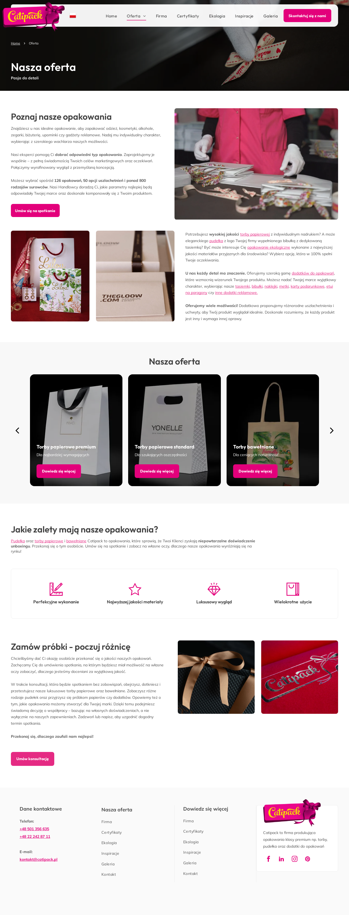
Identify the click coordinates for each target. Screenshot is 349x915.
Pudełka (18, 540)
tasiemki (242, 286)
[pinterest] (307, 860)
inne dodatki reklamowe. (236, 292)
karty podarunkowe (307, 286)
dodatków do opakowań (313, 273)
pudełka (216, 240)
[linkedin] (281, 860)
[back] (17, 430)
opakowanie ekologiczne (268, 247)
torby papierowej (255, 234)
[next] (332, 430)
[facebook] (268, 860)
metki (284, 286)
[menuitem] (106, 16)
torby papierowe (49, 540)
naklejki (270, 286)
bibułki (257, 286)
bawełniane (76, 540)
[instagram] (294, 860)
